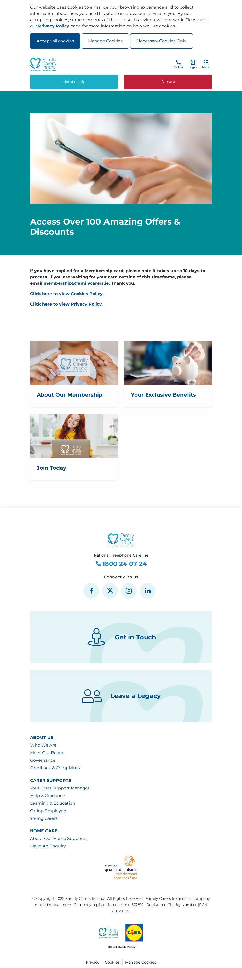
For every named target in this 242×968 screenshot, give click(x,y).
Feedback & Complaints (55, 767)
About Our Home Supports (58, 838)
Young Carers (44, 818)
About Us (41, 737)
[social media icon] (91, 591)
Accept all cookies (55, 40)
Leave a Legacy (121, 695)
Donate (168, 81)
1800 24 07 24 (121, 564)
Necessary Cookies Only (161, 40)
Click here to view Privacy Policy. (66, 304)
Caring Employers (48, 810)
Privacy (92, 962)
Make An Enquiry (48, 846)
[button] (206, 64)
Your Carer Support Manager (59, 788)
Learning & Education (52, 803)
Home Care (43, 830)
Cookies (112, 962)
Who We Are (43, 745)
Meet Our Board (47, 752)
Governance (42, 760)
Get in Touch (121, 637)
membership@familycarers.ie (76, 283)
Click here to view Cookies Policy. (66, 293)
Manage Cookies (105, 40)
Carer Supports (50, 780)
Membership (73, 81)
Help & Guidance (47, 795)
